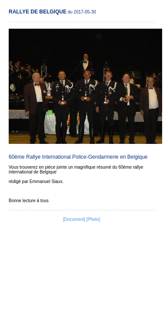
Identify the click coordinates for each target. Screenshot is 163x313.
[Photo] (93, 219)
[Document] (74, 219)
